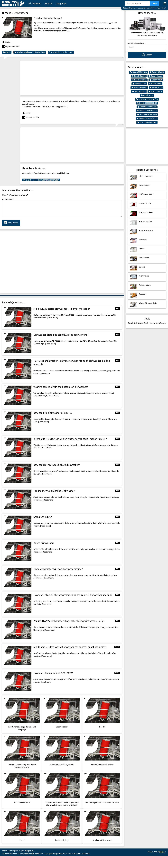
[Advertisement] (72, 78)
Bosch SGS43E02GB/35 (147, 99)
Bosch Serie (147, 95)
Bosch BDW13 (157, 72)
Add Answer (11, 223)
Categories (61, 3)
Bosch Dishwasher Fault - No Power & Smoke (147, 323)
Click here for (41, 180)
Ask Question (34, 3)
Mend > (8, 13)
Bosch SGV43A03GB (147, 107)
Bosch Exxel (155, 84)
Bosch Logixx (139, 91)
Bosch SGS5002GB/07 (147, 103)
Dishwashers (21, 12)
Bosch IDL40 (156, 87)
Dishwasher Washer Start (61, 52)
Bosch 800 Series (138, 72)
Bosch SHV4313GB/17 (147, 118)
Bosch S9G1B (155, 91)
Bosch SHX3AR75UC (147, 122)
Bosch (6, 52)
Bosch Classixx (139, 80)
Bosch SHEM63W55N (147, 111)
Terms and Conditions (80, 853)
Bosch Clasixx (139, 76)
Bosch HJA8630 (139, 87)
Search (48, 3)
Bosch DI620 (155, 80)
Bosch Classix (155, 76)
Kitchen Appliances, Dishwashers (29, 52)
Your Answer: (7, 199)
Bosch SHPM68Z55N (147, 114)
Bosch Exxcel (139, 84)
